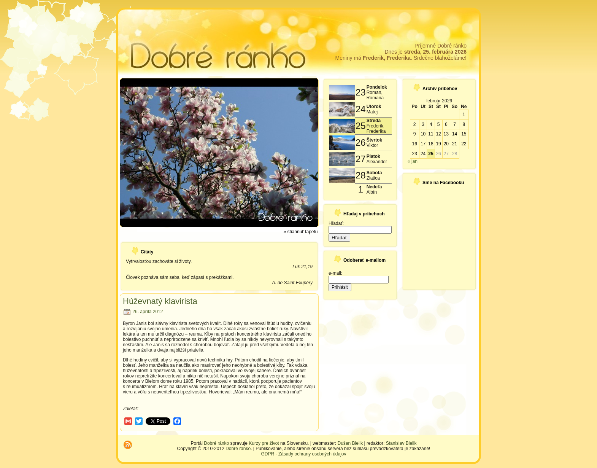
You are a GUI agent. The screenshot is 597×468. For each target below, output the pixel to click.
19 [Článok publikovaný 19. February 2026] (438, 143)
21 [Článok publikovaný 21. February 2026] (454, 143)
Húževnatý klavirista (160, 301)
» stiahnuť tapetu (301, 231)
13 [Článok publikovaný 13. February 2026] (446, 134)
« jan (413, 161)
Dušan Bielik (350, 443)
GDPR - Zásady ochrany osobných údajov (303, 454)
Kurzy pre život (264, 443)
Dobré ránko (216, 443)
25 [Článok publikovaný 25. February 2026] (430, 153)
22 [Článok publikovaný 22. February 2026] (463, 143)
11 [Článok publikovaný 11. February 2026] (430, 134)
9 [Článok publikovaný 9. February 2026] (414, 134)
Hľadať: (336, 223)
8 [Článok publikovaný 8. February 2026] (463, 124)
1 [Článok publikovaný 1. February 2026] (463, 114)
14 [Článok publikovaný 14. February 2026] (454, 134)
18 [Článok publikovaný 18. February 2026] (430, 143)
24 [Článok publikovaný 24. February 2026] (423, 153)
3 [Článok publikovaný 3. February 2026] (423, 124)
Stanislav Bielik (401, 443)
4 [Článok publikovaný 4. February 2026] (431, 124)
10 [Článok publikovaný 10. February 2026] (423, 134)
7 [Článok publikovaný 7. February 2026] (454, 124)
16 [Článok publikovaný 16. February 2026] (414, 143)
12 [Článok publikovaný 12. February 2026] (438, 134)
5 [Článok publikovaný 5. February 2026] (438, 124)
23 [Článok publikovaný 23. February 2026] (414, 153)
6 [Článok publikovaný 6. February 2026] (446, 124)
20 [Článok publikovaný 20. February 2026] (446, 143)
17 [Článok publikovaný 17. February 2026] (423, 143)
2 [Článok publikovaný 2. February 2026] (414, 124)
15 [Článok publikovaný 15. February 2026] (463, 134)
